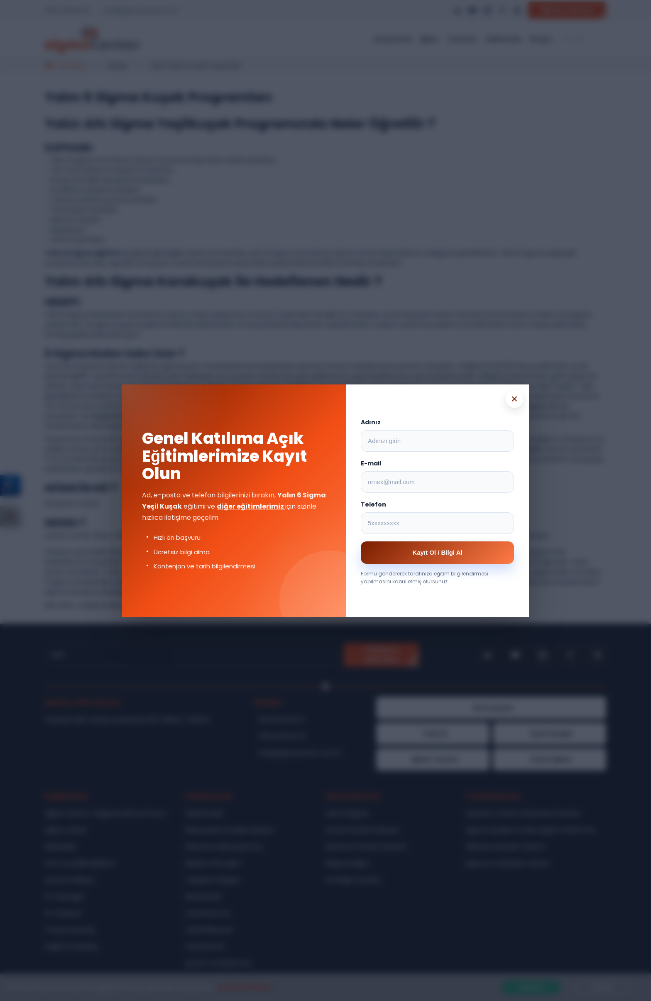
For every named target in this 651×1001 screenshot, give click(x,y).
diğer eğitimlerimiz (251, 506)
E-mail (371, 463)
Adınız (371, 422)
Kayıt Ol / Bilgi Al (437, 552)
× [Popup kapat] (514, 398)
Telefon (373, 504)
